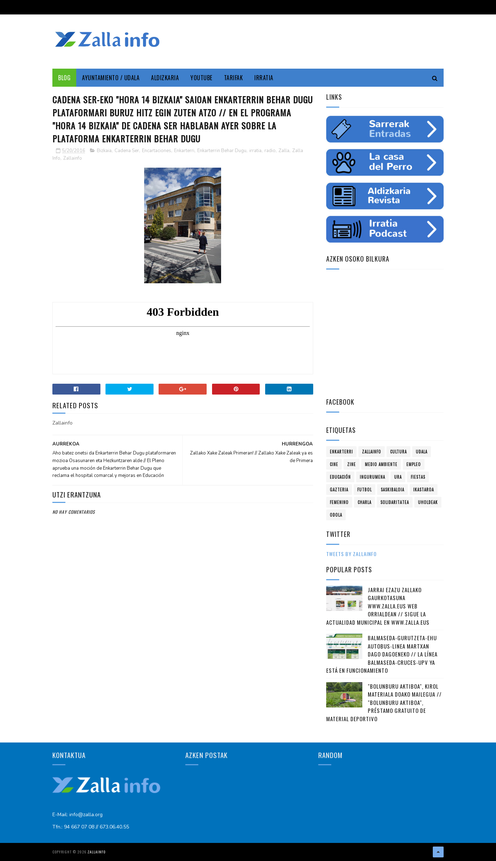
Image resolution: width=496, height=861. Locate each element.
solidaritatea (394, 502)
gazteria (339, 489)
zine (351, 464)
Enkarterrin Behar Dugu (221, 150)
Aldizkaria (165, 77)
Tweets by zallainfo (351, 554)
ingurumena (372, 477)
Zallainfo (72, 158)
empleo (413, 464)
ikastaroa (423, 489)
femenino (339, 502)
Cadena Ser (127, 150)
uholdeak (428, 502)
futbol (364, 489)
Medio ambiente (381, 464)
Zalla (284, 150)
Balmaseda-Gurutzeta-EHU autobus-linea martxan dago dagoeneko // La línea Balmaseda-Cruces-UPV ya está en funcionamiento (381, 654)
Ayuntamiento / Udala (110, 77)
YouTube (201, 77)
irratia (255, 150)
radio (270, 150)
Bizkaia (104, 150)
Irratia (263, 77)
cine (334, 464)
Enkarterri (184, 150)
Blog (64, 77)
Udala (421, 452)
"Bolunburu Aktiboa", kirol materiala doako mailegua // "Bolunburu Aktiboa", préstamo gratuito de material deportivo (384, 702)
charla (364, 502)
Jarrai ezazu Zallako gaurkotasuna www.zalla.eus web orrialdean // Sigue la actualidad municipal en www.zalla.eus (378, 606)
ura (398, 477)
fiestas (418, 477)
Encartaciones (156, 150)
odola (336, 515)
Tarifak (233, 77)
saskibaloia (392, 489)
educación (340, 477)
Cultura (398, 452)
